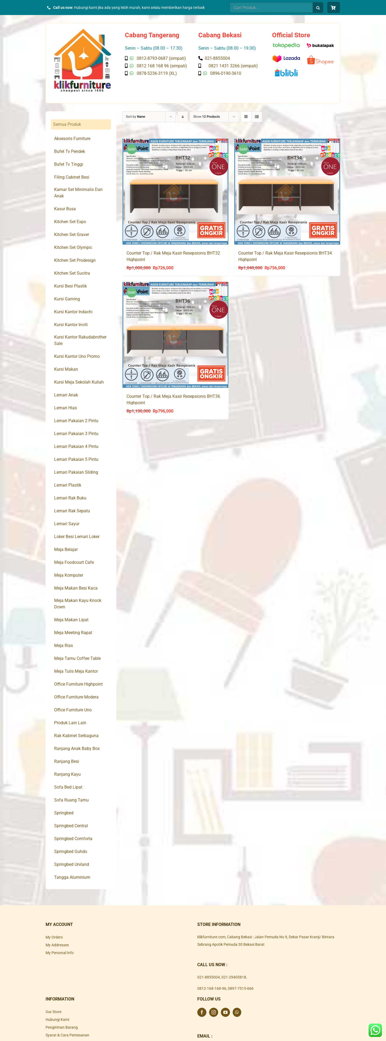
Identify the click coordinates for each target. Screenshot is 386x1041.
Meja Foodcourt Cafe (74, 562)
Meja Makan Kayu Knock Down (77, 603)
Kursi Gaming (67, 298)
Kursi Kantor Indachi (73, 311)
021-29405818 (233, 977)
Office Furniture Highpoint (78, 684)
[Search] (318, 7)
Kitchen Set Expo (70, 221)
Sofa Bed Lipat (68, 787)
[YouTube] (225, 1012)
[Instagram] (213, 1012)
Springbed (63, 812)
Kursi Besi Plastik (70, 286)
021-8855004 (208, 977)
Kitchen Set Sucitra (72, 273)
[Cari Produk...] (271, 7)
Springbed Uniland (71, 864)
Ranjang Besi (66, 761)
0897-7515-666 (241, 988)
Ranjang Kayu (67, 774)
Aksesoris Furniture (72, 138)
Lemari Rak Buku (70, 498)
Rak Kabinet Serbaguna (76, 735)
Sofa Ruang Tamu (71, 800)
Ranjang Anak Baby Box (77, 748)
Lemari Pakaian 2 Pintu (76, 420)
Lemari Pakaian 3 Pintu (76, 433)
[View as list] (256, 117)
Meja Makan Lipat (71, 619)
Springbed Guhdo (70, 851)
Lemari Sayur (66, 523)
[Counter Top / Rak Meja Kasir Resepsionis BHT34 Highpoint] (287, 192)
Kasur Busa (65, 208)
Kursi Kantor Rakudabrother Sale (80, 340)
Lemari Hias (65, 407)
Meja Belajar (66, 549)
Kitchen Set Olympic (73, 247)
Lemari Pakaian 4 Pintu (76, 446)
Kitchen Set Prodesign (75, 260)
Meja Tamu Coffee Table (77, 658)
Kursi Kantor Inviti (71, 324)
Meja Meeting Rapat (73, 632)
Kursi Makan (66, 369)
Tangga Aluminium (72, 877)
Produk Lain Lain (70, 722)
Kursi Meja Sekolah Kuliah (79, 382)
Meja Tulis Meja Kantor (76, 671)
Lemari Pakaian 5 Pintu (76, 459)
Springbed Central (71, 825)
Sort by (135, 117)
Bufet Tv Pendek (69, 151)
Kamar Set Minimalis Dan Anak (78, 192)
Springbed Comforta (73, 838)
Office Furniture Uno (73, 709)
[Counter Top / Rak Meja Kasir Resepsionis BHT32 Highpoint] (175, 192)
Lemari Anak (66, 395)
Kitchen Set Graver (71, 234)
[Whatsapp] (237, 1012)
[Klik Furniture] (82, 30)
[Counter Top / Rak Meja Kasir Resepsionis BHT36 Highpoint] (175, 335)
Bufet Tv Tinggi (68, 164)
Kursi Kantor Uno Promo (77, 356)
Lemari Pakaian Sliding (76, 472)
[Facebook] (201, 1012)
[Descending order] (182, 116)
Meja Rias (63, 645)
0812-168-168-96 (211, 988)
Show (206, 117)
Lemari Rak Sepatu (72, 510)
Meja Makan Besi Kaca (76, 588)
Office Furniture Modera (76, 697)
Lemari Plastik (67, 485)
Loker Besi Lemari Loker (76, 536)
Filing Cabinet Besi (71, 177)
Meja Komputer (68, 575)
